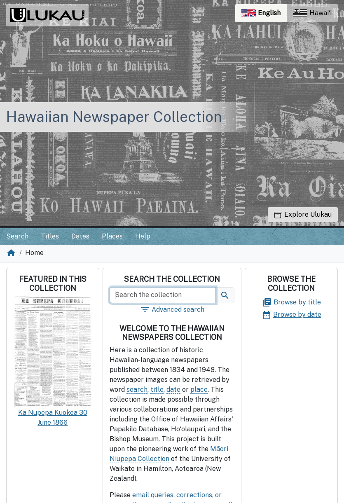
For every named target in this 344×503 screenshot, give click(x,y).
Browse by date (291, 314)
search (136, 389)
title (157, 389)
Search (17, 236)
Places (112, 236)
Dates (80, 236)
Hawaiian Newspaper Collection (114, 116)
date (173, 389)
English (264, 15)
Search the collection (172, 279)
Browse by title (291, 302)
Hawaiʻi (312, 13)
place (199, 389)
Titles (50, 236)
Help (142, 236)
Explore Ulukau (303, 214)
